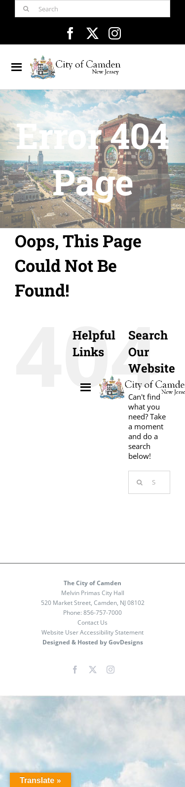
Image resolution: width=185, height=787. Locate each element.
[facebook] (70, 33)
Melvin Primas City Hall (92, 593)
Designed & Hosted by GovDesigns (92, 642)
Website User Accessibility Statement (92, 632)
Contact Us (92, 622)
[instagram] (115, 33)
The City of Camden (92, 583)
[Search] (92, 8)
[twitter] (92, 33)
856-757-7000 (102, 612)
